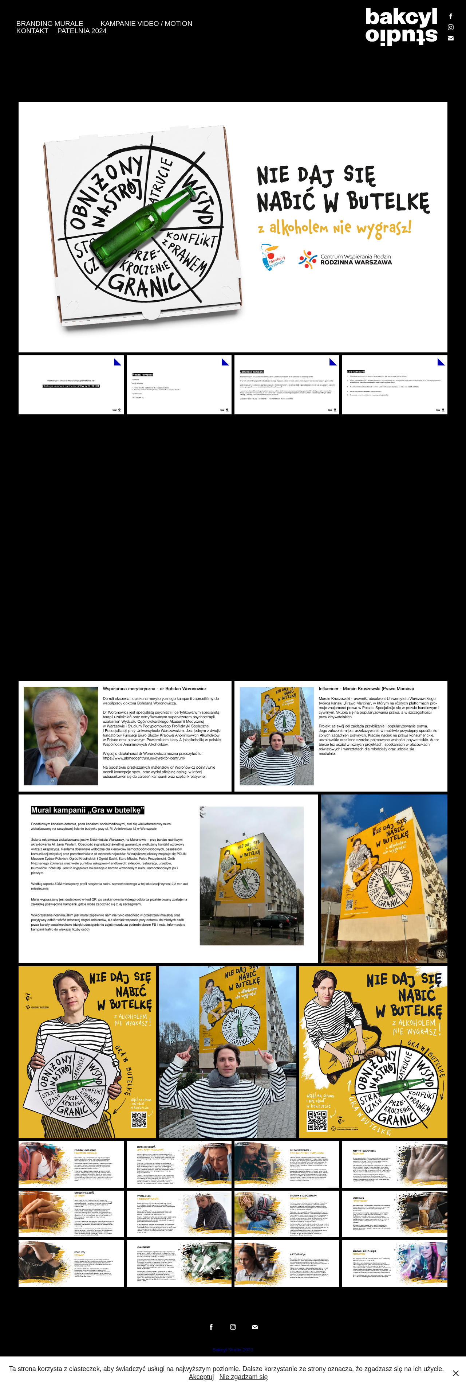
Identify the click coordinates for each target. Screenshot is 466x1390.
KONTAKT (32, 31)
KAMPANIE (118, 23)
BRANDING (34, 23)
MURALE (69, 23)
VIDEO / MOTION (164, 23)
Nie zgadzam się (244, 1377)
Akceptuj (201, 1377)
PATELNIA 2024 (82, 31)
